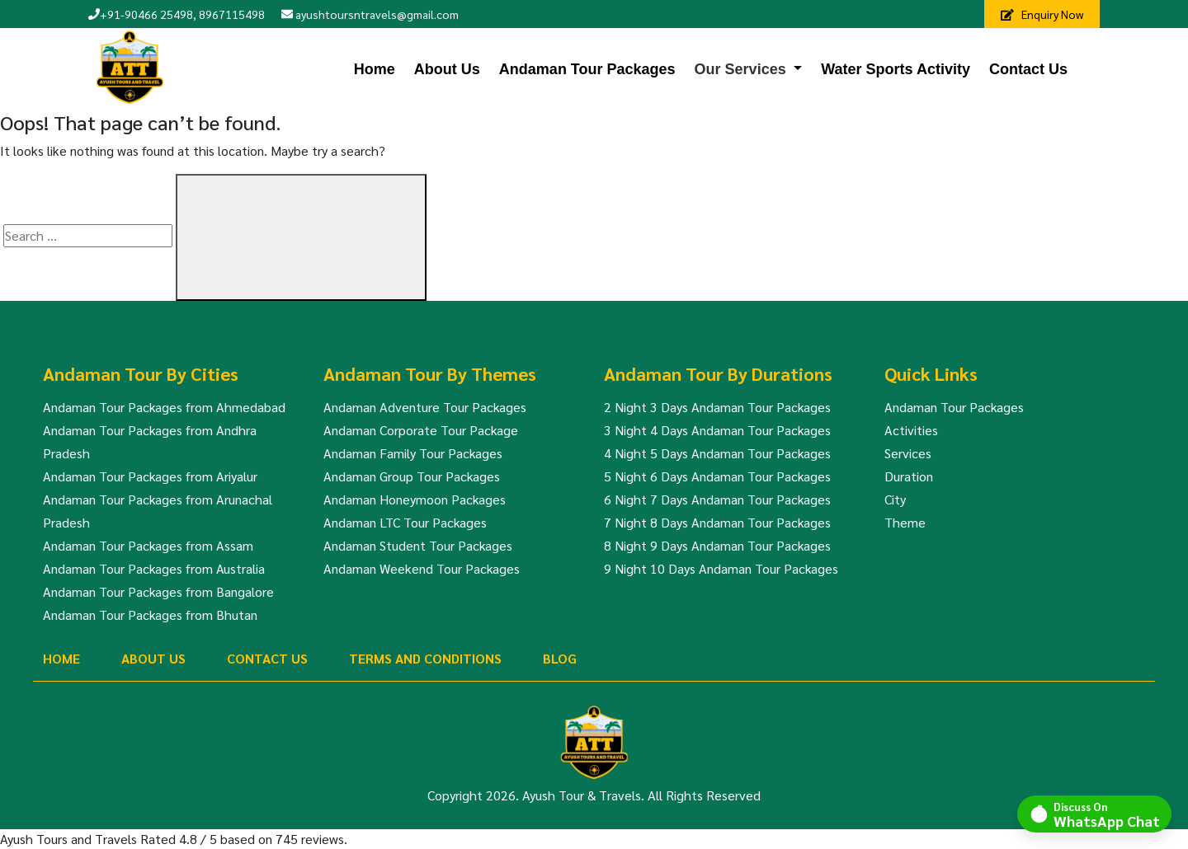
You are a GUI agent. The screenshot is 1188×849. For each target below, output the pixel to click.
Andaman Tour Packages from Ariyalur (150, 476)
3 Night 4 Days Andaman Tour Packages (717, 430)
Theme (905, 522)
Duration (908, 476)
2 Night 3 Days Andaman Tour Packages (717, 406)
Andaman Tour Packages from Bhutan (150, 614)
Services (907, 453)
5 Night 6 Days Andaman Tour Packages (717, 476)
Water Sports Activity (895, 69)
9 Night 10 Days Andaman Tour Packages (721, 568)
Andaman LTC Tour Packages (405, 522)
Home (374, 69)
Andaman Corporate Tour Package (420, 430)
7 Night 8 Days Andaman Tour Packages (717, 522)
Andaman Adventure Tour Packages (424, 406)
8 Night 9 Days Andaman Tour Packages (717, 545)
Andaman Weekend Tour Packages (421, 568)
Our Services (740, 69)
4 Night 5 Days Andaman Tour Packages (717, 453)
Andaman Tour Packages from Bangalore (158, 591)
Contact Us (1028, 69)
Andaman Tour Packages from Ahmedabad (164, 406)
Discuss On (1107, 814)
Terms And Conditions (425, 658)
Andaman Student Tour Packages (417, 545)
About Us (447, 69)
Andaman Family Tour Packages (412, 453)
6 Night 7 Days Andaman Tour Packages (717, 499)
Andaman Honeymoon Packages (414, 499)
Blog (560, 658)
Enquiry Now (1042, 14)
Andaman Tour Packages (587, 69)
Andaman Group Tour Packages (411, 476)
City (895, 499)
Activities (911, 430)
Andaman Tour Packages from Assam (148, 545)
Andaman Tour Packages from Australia (154, 568)
